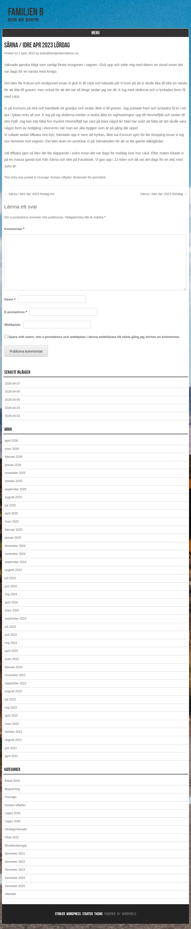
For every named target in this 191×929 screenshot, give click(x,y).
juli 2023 (10, 632)
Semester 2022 (15, 867)
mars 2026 (12, 454)
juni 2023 (11, 640)
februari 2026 (13, 462)
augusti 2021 (13, 745)
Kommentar (14, 234)
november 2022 (15, 680)
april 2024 (11, 607)
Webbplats (12, 330)
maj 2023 (11, 648)
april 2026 (11, 446)
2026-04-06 (12, 396)
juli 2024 (10, 583)
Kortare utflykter (92, 35)
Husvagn (43, 182)
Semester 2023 (15, 875)
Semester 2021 (15, 859)
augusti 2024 (13, 575)
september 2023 (15, 624)
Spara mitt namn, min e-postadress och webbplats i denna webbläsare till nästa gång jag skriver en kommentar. (94, 342)
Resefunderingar (16, 851)
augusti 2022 (13, 696)
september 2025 (15, 494)
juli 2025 (10, 510)
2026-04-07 (12, 389)
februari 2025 (13, 534)
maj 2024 (11, 599)
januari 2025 (13, 543)
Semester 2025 (15, 891)
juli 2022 (10, 704)
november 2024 (15, 559)
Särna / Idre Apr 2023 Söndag (163, 199)
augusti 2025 (13, 502)
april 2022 (11, 721)
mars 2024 (12, 615)
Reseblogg (32, 35)
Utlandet (10, 899)
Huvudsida (145, 35)
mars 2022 (12, 729)
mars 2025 (12, 527)
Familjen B (26, 11)
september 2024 (15, 567)
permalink (99, 182)
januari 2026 (13, 470)
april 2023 (11, 656)
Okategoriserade (16, 834)
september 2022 (15, 688)
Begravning (12, 794)
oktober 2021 (13, 737)
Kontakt (122, 35)
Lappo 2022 (12, 818)
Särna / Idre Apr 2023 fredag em (29, 199)
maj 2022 (11, 713)
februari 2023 (13, 672)
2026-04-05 (12, 405)
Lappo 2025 (12, 826)
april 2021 (11, 761)
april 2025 (11, 518)
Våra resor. (59, 35)
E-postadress (15, 317)
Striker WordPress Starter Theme (79, 919)
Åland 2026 (12, 786)
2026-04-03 (12, 421)
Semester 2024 (15, 883)
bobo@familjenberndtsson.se (59, 58)
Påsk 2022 (12, 842)
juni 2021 (11, 753)
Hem (12, 35)
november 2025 (15, 478)
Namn (9, 304)
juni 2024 (11, 591)
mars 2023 (12, 664)
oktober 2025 (13, 486)
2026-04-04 (12, 413)
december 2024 (15, 551)
